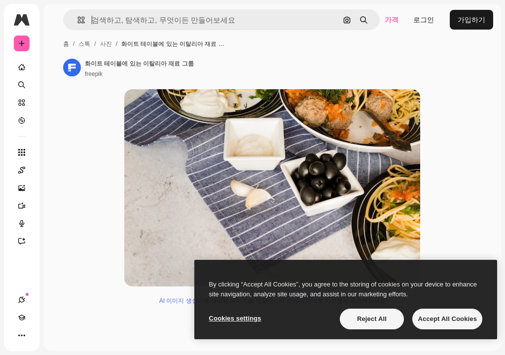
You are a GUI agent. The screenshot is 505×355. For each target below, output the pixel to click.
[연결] (22, 300)
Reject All (372, 318)
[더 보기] (22, 335)
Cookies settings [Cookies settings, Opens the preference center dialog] (235, 318)
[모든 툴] (22, 152)
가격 (391, 20)
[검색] (22, 85)
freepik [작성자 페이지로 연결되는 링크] (94, 74)
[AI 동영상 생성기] (26, 205)
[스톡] (22, 102)
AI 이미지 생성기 (181, 300)
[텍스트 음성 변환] (26, 223)
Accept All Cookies (447, 318)
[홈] (22, 67)
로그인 (423, 20)
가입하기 (471, 20)
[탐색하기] (22, 120)
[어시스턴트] (26, 241)
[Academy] (22, 317)
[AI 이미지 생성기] (26, 188)
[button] (77, 20)
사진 (106, 43)
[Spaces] (26, 170)
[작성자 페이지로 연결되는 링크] (72, 67)
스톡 (84, 43)
